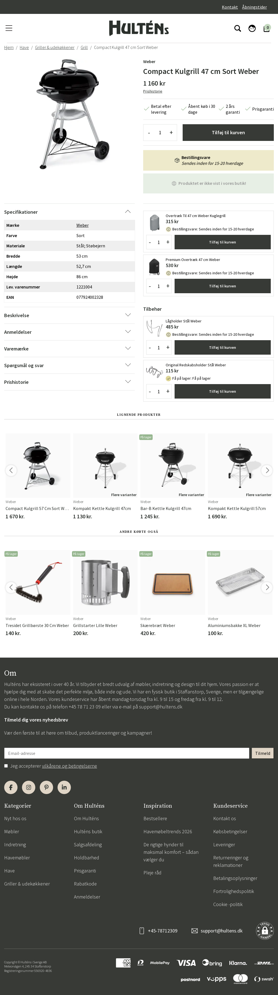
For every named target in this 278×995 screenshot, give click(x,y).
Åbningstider (254, 7)
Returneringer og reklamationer (230, 861)
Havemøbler (17, 857)
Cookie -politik (228, 904)
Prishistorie (152, 91)
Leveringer (224, 844)
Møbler (11, 831)
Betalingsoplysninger (235, 878)
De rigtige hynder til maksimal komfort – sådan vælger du (170, 852)
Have (24, 47)
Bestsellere (155, 818)
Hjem (9, 47)
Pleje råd (152, 872)
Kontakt (230, 7)
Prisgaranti (85, 870)
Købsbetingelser (230, 831)
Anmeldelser (87, 897)
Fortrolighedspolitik (233, 891)
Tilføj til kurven (228, 132)
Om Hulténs (86, 818)
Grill (84, 47)
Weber (149, 61)
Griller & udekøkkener (55, 47)
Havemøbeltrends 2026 (167, 831)
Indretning (15, 844)
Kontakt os (224, 818)
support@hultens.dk (160, 706)
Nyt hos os (15, 818)
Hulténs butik (88, 831)
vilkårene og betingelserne (69, 766)
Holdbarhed (86, 857)
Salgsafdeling (88, 844)
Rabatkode (85, 883)
